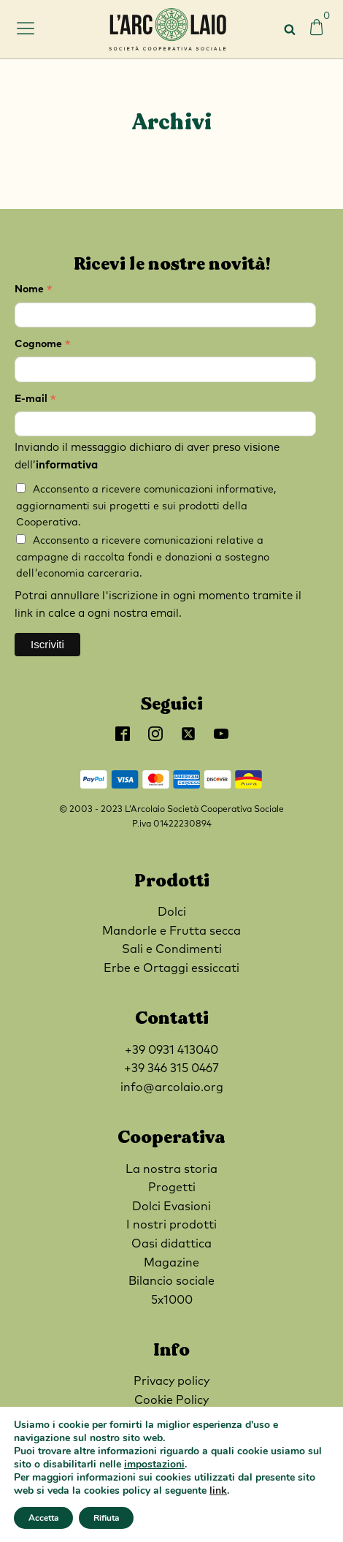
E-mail (35, 401)
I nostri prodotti (171, 1225)
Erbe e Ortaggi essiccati (171, 968)
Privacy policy (171, 1381)
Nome (34, 291)
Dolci (172, 912)
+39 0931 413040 (171, 1050)
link (218, 1490)
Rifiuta (106, 1518)
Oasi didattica (171, 1244)
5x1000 (172, 1300)
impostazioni (154, 1464)
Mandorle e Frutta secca (171, 931)
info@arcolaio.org (171, 1087)
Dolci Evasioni (171, 1206)
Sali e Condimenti (172, 949)
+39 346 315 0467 (171, 1068)
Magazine (171, 1263)
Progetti (172, 1187)
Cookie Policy (171, 1400)
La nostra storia (171, 1169)
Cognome (43, 346)
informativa (67, 465)
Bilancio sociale (171, 1281)
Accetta (43, 1518)
